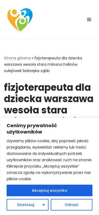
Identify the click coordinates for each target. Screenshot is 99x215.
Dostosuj (25, 204)
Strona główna (17, 58)
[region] (49, 166)
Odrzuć (71, 204)
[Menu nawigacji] (89, 19)
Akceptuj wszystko (49, 190)
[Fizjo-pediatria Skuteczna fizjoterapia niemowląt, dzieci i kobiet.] (21, 19)
